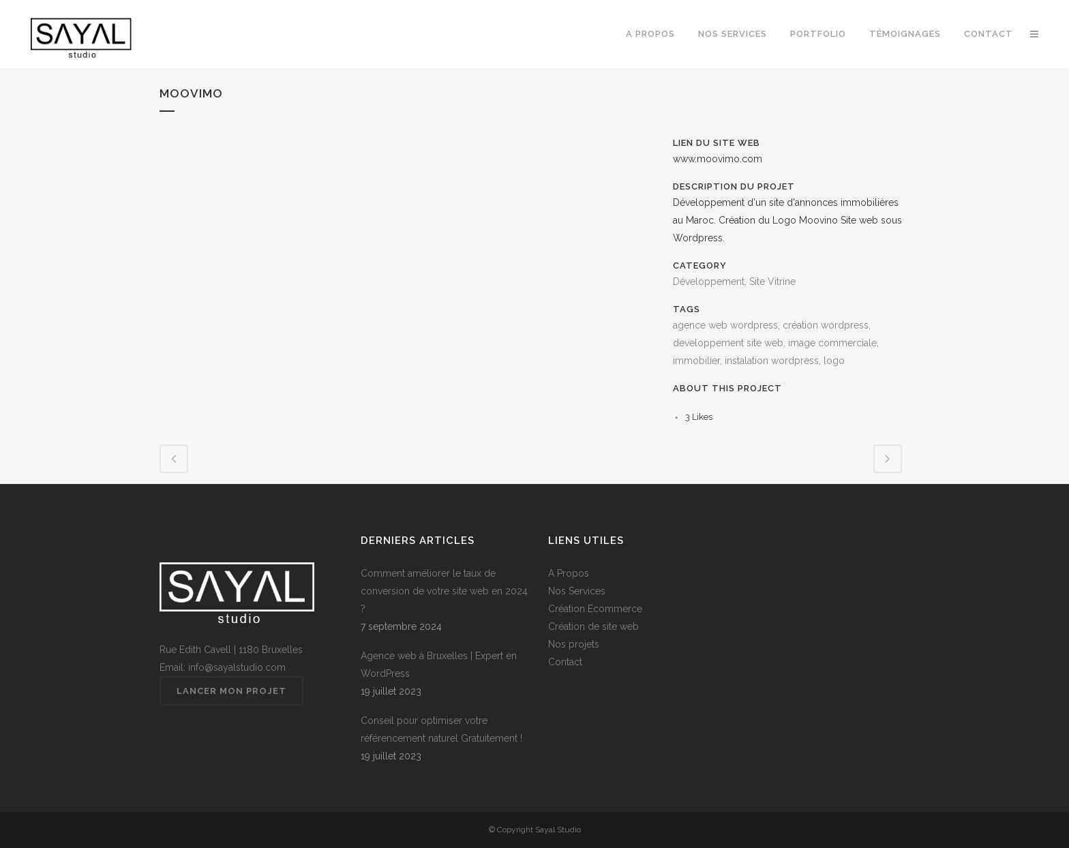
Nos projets (573, 644)
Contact (565, 661)
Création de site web (593, 626)
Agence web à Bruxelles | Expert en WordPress (439, 664)
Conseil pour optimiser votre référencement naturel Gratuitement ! (441, 729)
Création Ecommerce (595, 608)
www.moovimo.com (717, 158)
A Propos (568, 573)
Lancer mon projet (231, 691)
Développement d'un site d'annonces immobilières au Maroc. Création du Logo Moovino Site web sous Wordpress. (787, 220)
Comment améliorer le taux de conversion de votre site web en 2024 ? (444, 591)
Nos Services (576, 591)
